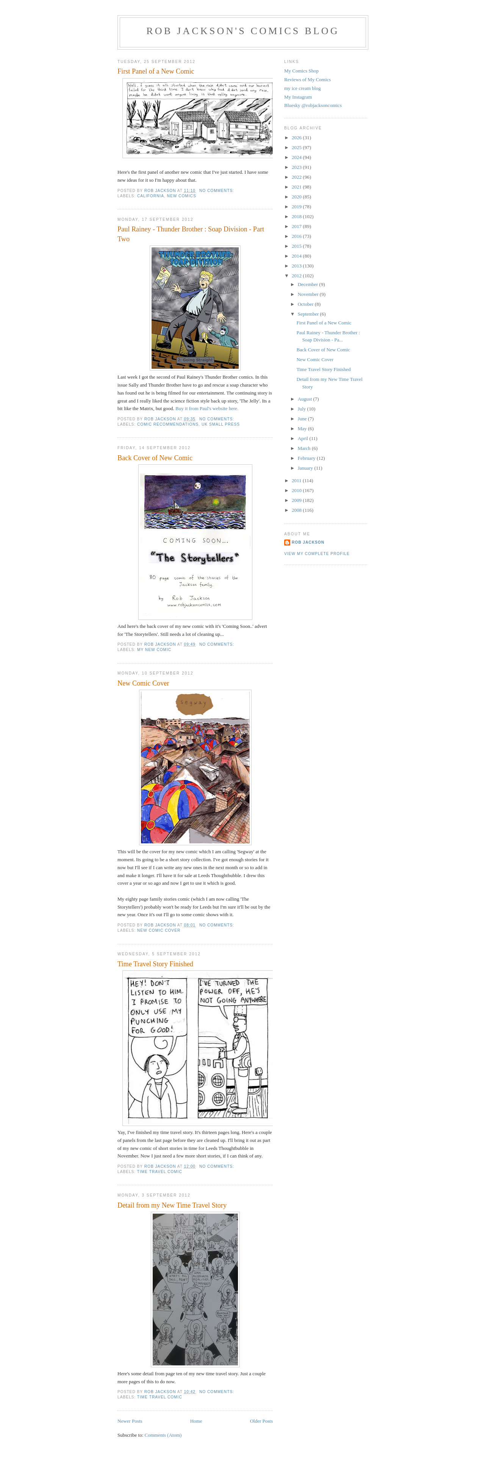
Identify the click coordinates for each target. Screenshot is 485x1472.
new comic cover (158, 930)
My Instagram (298, 97)
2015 (297, 246)
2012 (297, 275)
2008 (297, 510)
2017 (297, 226)
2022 (297, 177)
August (305, 399)
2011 (297, 480)
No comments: (217, 191)
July (302, 409)
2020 (297, 197)
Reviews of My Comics (307, 79)
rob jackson (308, 542)
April (304, 438)
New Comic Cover (143, 683)
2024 (297, 157)
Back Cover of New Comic (154, 458)
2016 (297, 236)
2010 (297, 490)
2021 (297, 187)
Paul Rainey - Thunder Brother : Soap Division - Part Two (190, 233)
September (309, 314)
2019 (297, 206)
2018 (297, 216)
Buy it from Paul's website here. (206, 408)
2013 (297, 266)
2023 (297, 167)
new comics (181, 196)
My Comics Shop (301, 71)
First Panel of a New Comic (155, 71)
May (303, 428)
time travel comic (159, 1172)
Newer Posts (129, 1421)
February (307, 458)
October (306, 304)
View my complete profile (317, 554)
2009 (297, 500)
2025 (297, 147)
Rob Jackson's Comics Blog (243, 30)
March (305, 448)
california (150, 196)
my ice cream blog (302, 88)
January (306, 468)
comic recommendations (168, 424)
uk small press (221, 424)
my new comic (154, 650)
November (309, 294)
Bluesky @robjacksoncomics (313, 105)
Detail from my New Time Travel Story (172, 1205)
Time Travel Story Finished (155, 964)
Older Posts (261, 1421)
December (308, 284)
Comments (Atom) (163, 1435)
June (303, 418)
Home (196, 1421)
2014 (297, 256)
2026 (297, 137)
